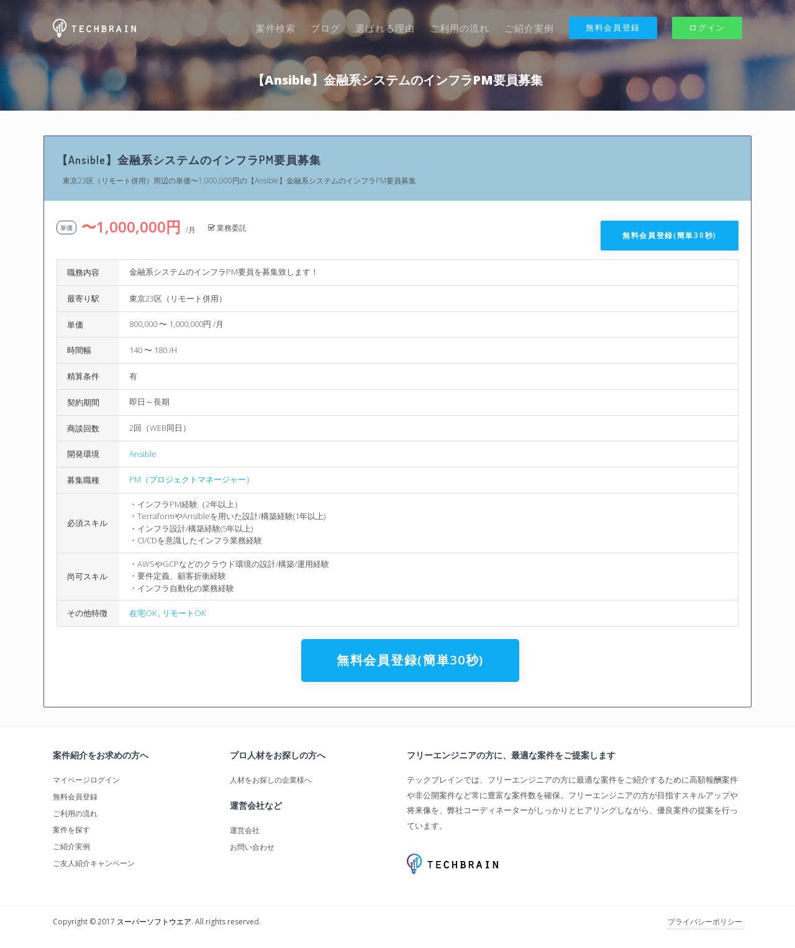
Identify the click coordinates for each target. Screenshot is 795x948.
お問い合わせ (252, 847)
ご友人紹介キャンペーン (94, 863)
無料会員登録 (613, 27)
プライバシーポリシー (705, 921)
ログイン (707, 27)
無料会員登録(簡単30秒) (669, 235)
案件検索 (276, 28)
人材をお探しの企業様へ (271, 780)
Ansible (143, 453)
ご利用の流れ (459, 28)
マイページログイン (86, 780)
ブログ (325, 28)
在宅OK (143, 613)
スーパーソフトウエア (154, 921)
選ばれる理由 (385, 28)
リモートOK (184, 613)
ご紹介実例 (529, 28)
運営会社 (245, 830)
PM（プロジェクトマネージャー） (191, 479)
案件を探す (71, 829)
